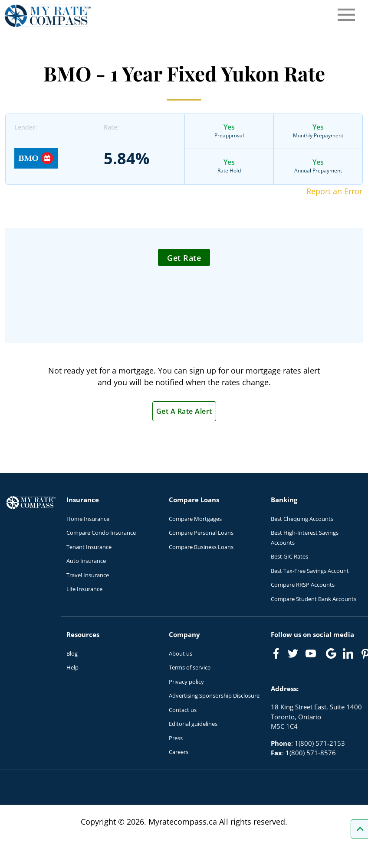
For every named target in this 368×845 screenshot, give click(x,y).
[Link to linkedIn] (348, 653)
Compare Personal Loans (201, 532)
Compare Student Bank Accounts (313, 599)
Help (72, 667)
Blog (72, 653)
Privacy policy (186, 682)
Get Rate (184, 258)
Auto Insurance (86, 561)
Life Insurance (84, 589)
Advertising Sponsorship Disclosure (214, 695)
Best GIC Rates (289, 556)
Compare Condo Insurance (101, 532)
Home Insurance (87, 519)
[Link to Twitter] (293, 654)
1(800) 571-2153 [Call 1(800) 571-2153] (320, 743)
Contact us (183, 710)
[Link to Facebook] (276, 653)
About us (180, 653)
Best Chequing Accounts (302, 519)
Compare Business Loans (201, 547)
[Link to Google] (331, 653)
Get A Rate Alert (184, 411)
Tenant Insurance (89, 547)
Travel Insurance (87, 575)
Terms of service (189, 667)
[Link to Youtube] (312, 655)
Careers (178, 752)
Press (176, 738)
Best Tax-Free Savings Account (310, 571)
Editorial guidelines (193, 724)
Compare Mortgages (195, 519)
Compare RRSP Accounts (303, 584)
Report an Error (334, 191)
